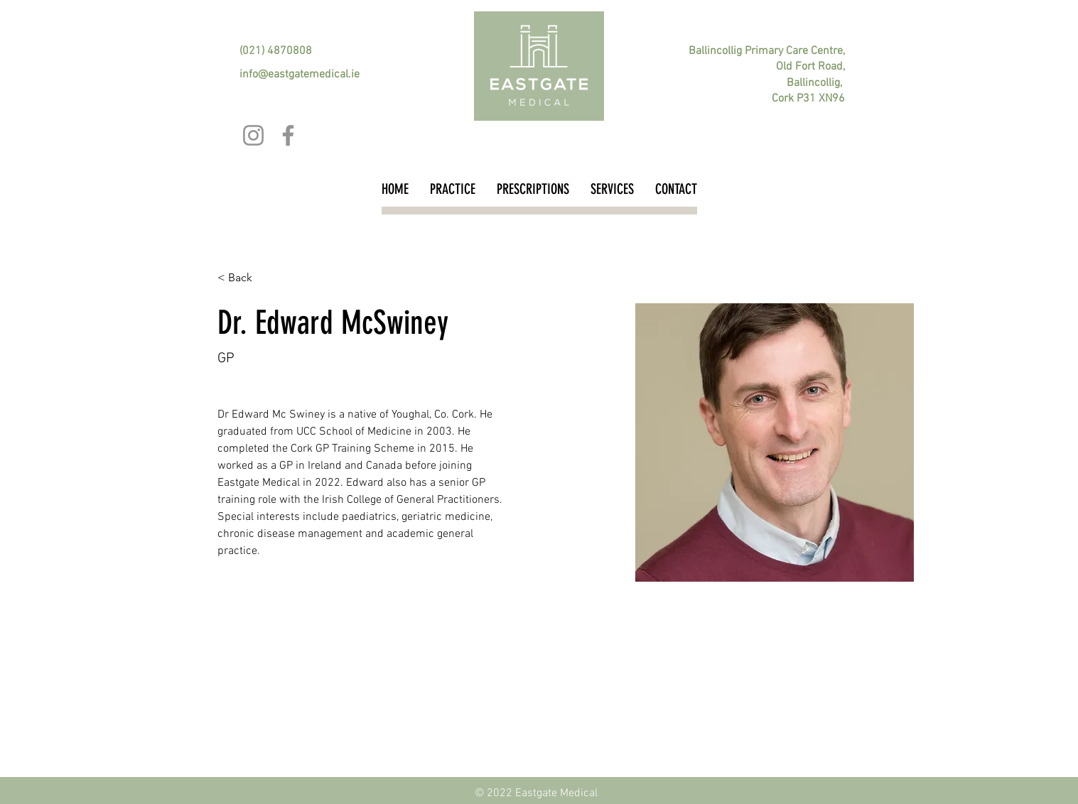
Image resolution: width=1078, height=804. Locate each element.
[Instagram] (253, 135)
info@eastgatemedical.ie (299, 74)
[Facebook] (288, 135)
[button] (245, 278)
